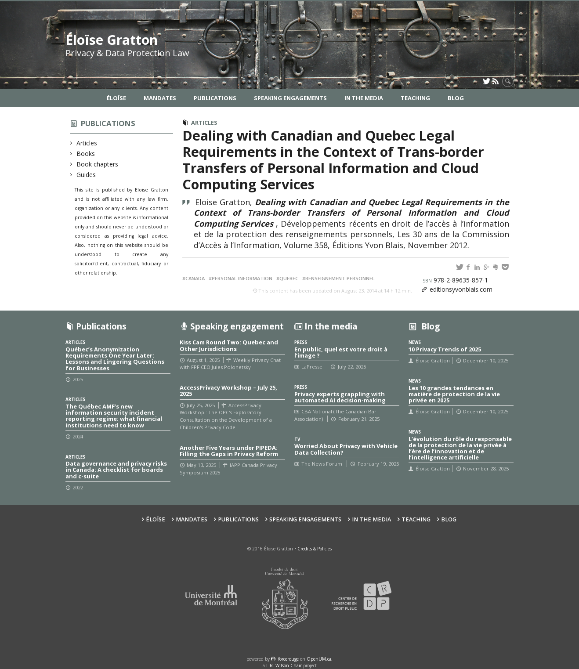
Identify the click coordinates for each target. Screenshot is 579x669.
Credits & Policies (314, 549)
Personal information (242, 278)
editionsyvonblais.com (461, 289)
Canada (195, 278)
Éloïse (116, 98)
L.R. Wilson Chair (284, 665)
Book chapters (97, 164)
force (288, 659)
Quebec (288, 278)
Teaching (415, 98)
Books (86, 153)
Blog (456, 98)
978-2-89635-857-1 (454, 280)
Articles (87, 143)
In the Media (363, 98)
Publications (215, 98)
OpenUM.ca (319, 659)
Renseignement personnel (340, 278)
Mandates (160, 98)
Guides (86, 174)
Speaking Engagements (290, 98)
